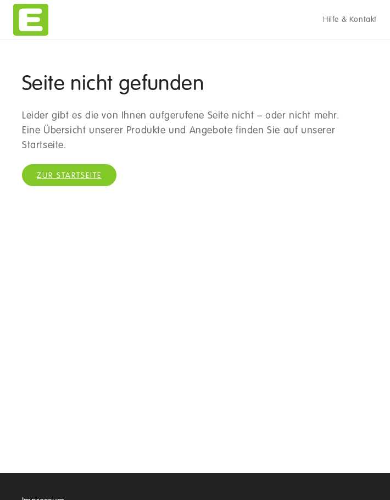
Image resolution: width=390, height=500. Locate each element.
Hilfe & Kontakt (350, 20)
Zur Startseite (69, 175)
